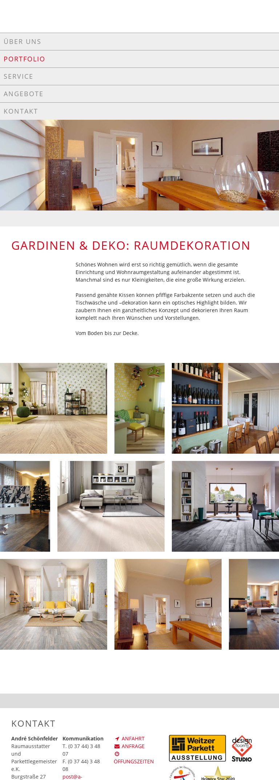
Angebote (24, 93)
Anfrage (129, 746)
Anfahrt (129, 738)
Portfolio (24, 58)
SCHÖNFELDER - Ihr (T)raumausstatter (139, 15)
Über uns (22, 41)
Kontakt (21, 111)
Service (18, 76)
